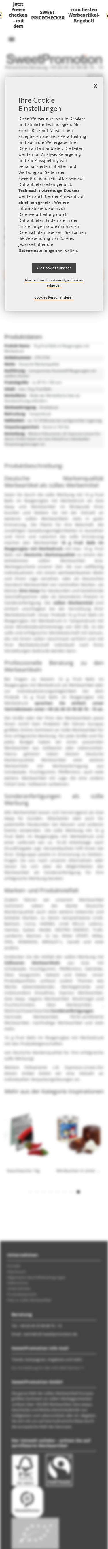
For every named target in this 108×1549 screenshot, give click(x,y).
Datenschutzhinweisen (40, 232)
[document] (54, 194)
